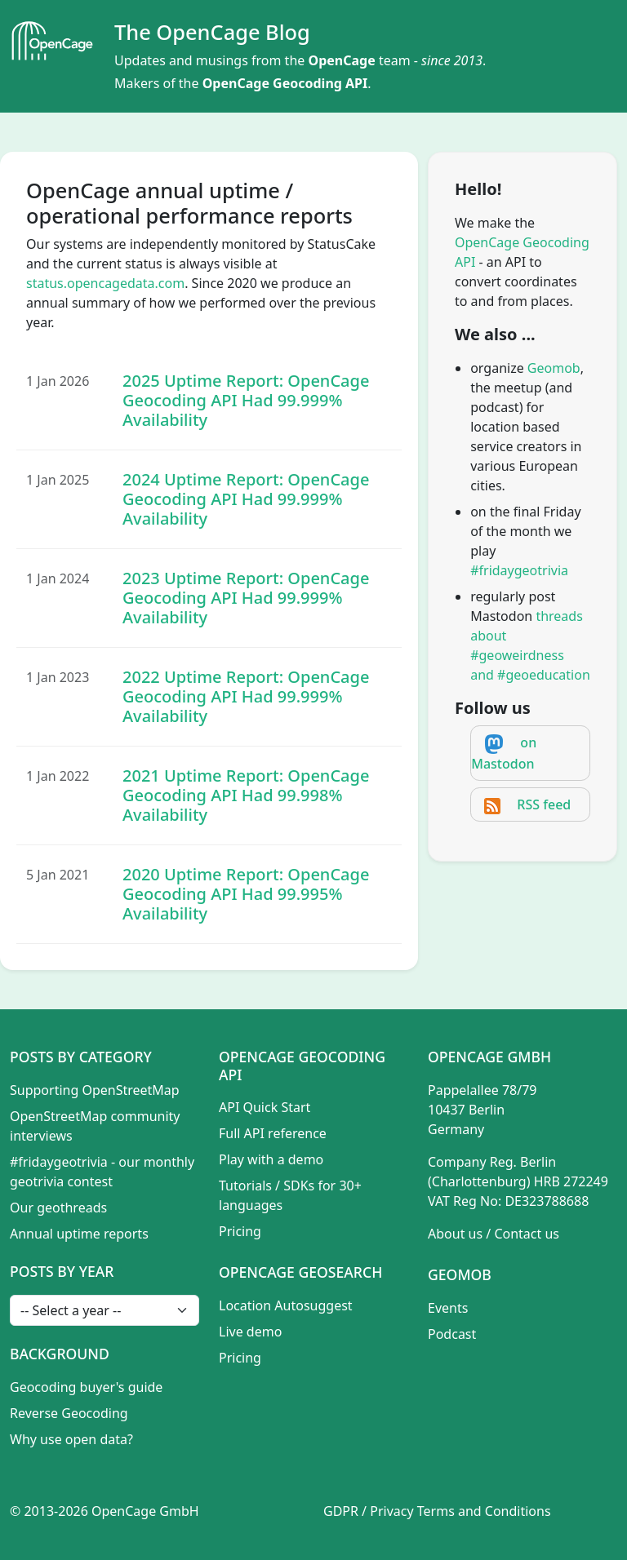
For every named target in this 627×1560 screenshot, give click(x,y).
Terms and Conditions (484, 1511)
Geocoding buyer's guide (86, 1387)
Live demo (250, 1332)
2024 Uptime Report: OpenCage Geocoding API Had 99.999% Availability (245, 499)
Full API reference (273, 1133)
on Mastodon (503, 753)
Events (448, 1308)
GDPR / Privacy (368, 1511)
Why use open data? (71, 1439)
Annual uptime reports (79, 1234)
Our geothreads (58, 1208)
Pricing (240, 1231)
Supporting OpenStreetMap (95, 1090)
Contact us (526, 1234)
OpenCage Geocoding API (285, 83)
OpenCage (341, 60)
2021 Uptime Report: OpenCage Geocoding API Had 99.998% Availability (245, 795)
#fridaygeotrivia (519, 570)
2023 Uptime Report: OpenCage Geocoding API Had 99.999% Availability (245, 597)
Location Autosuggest (286, 1305)
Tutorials (245, 1185)
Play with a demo (271, 1159)
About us (455, 1234)
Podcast (452, 1334)
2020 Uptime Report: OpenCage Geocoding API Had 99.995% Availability (245, 893)
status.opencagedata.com (105, 283)
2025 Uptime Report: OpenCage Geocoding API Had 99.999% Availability (245, 400)
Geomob (553, 368)
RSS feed (544, 804)
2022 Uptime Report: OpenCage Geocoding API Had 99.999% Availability (245, 696)
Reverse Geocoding (69, 1413)
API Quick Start (264, 1107)
